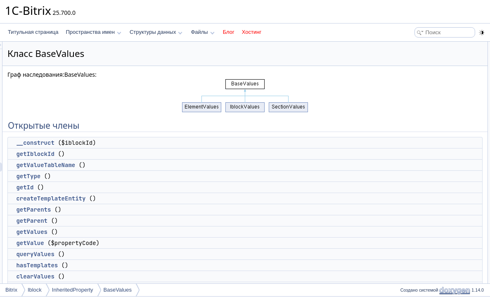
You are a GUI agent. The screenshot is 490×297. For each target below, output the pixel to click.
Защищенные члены (421, 200)
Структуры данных (156, 32)
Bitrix (11, 290)
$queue (413, 246)
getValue (133, 243)
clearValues (138, 276)
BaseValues (118, 290)
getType (131, 176)
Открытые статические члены (432, 182)
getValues (135, 232)
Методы (407, 282)
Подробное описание (422, 255)
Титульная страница (33, 32)
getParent (135, 220)
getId (128, 187)
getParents (136, 209)
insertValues (418, 209)
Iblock (35, 290)
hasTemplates (140, 265)
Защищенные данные (423, 219)
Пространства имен (93, 32)
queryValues (138, 254)
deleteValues (419, 173)
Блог (228, 32)
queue (411, 191)
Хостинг (251, 32)
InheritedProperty (72, 290)
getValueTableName (148, 165)
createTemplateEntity (154, 198)
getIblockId (138, 154)
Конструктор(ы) (415, 264)
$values (413, 237)
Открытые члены (417, 46)
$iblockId (414, 228)
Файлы (202, 32)
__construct (138, 142)
